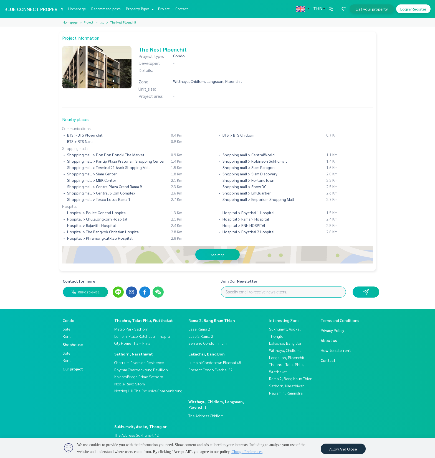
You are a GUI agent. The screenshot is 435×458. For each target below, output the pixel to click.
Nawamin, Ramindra (286, 392)
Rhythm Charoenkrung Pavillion (141, 369)
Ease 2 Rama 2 (200, 336)
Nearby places (75, 119)
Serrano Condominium (207, 343)
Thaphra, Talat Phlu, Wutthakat (143, 320)
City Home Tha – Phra (132, 343)
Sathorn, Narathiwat (133, 353)
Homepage (77, 8)
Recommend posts (105, 8)
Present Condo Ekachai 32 (210, 369)
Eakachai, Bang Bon (206, 353)
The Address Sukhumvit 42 (136, 435)
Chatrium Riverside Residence (139, 362)
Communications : (77, 128)
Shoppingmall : (75, 148)
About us (329, 340)
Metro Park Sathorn (131, 328)
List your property (372, 8)
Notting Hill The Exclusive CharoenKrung (148, 390)
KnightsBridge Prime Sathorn (138, 376)
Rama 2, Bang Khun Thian (211, 320)
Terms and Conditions (340, 320)
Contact (181, 8)
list (102, 22)
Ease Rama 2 (199, 328)
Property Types (139, 8)
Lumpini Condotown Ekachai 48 (214, 362)
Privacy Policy (332, 330)
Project (164, 8)
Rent (67, 336)
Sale (66, 328)
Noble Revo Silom (129, 383)
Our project (73, 368)
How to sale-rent (336, 350)
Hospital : (70, 206)
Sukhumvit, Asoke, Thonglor (140, 426)
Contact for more (79, 280)
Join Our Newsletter (239, 280)
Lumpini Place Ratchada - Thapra (142, 336)
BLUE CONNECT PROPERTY (34, 9)
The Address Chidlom (206, 415)
